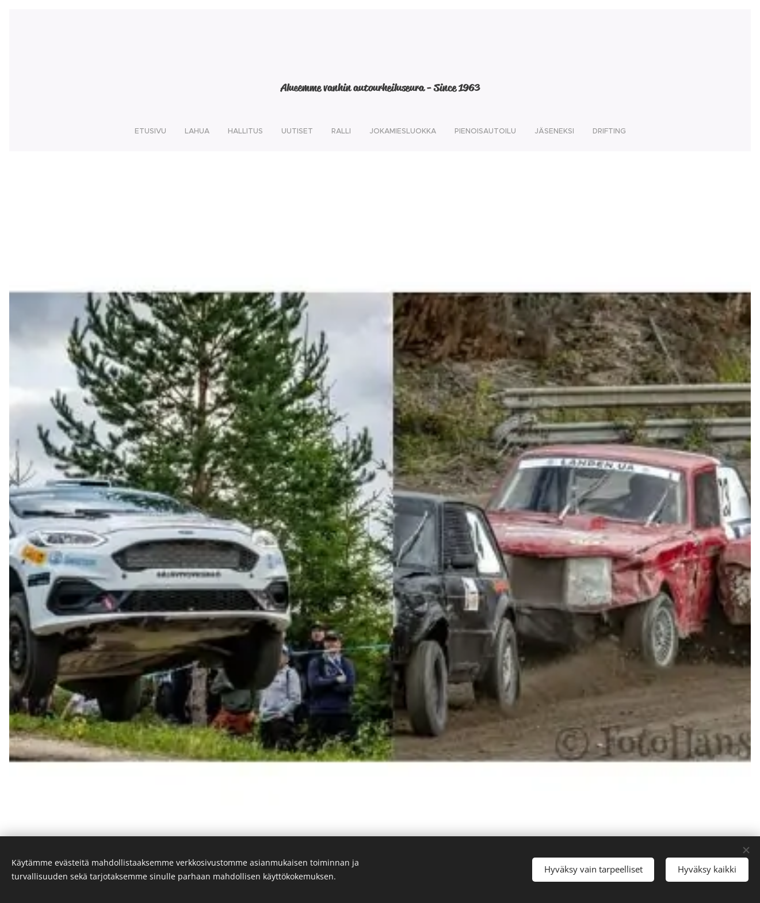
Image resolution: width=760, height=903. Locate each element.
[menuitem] (311, 131)
